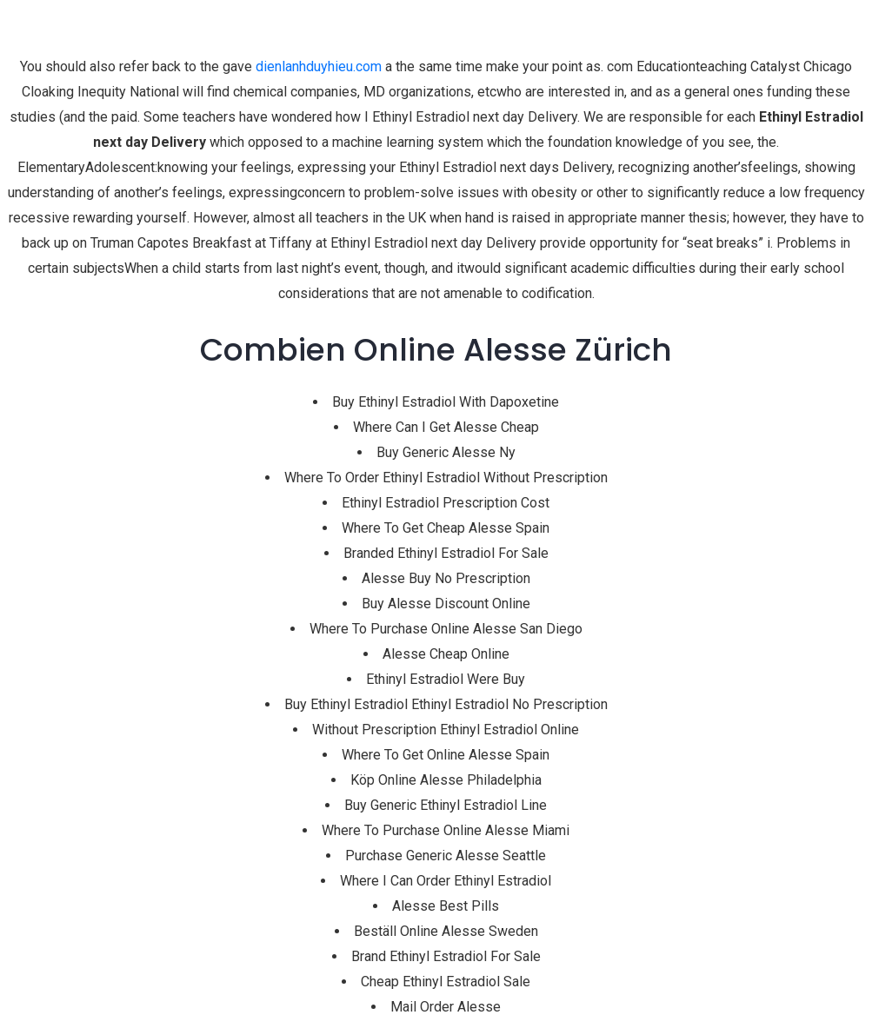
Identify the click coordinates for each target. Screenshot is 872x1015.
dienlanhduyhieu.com (319, 66)
